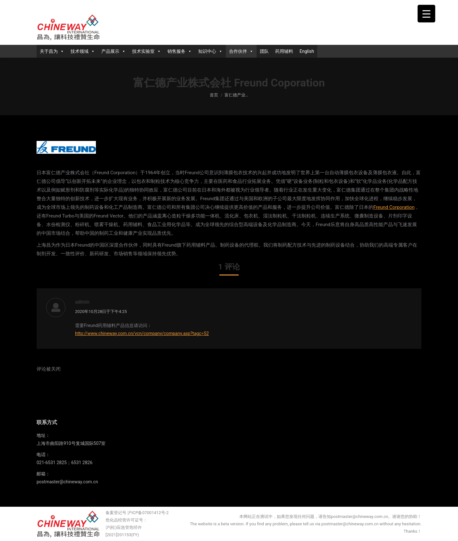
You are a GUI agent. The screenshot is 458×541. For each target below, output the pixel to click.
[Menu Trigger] (426, 13)
